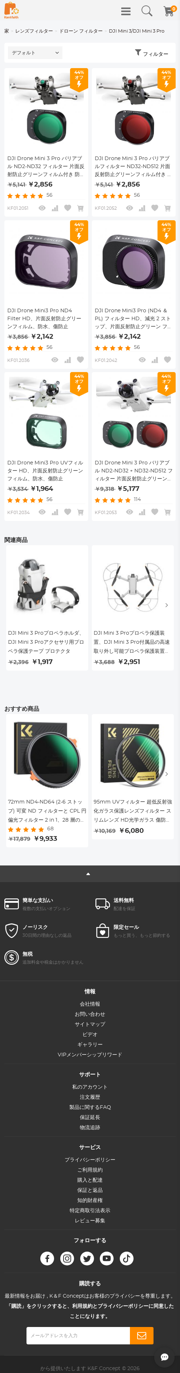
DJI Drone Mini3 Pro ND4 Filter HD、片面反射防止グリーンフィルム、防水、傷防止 (44, 318)
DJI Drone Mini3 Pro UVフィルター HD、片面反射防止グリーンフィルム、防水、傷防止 (45, 470)
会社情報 (90, 1004)
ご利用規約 (90, 1170)
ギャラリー (90, 1044)
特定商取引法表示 (90, 1210)
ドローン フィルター (81, 31)
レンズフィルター (34, 31)
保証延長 (90, 1117)
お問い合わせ (90, 1014)
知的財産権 (90, 1200)
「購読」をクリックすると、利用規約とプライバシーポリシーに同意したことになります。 (90, 1311)
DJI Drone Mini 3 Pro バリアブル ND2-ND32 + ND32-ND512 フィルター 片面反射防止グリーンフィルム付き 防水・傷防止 (134, 471)
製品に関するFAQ (90, 1107)
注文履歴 (90, 1097)
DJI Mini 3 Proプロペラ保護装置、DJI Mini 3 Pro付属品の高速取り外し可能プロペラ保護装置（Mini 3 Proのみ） (132, 643)
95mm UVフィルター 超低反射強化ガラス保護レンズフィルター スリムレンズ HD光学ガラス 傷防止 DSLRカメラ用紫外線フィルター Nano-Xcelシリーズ (133, 812)
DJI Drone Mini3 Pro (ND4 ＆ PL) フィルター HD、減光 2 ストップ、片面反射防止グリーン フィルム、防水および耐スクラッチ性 (133, 319)
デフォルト (24, 53)
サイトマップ (90, 1024)
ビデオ (90, 1034)
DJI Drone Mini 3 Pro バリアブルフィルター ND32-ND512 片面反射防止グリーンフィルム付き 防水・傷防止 (133, 167)
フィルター (155, 54)
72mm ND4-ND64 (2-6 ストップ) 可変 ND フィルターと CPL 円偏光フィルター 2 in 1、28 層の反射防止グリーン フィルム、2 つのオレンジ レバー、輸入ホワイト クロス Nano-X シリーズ (47, 812)
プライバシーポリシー (90, 1160)
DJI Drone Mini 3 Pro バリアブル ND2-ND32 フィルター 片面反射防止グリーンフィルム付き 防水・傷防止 (46, 167)
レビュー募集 (90, 1220)
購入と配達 (90, 1180)
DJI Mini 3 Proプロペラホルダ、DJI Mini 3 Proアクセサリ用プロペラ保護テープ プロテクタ (46, 642)
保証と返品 (90, 1190)
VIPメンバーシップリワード (90, 1054)
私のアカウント (90, 1087)
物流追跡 (90, 1127)
